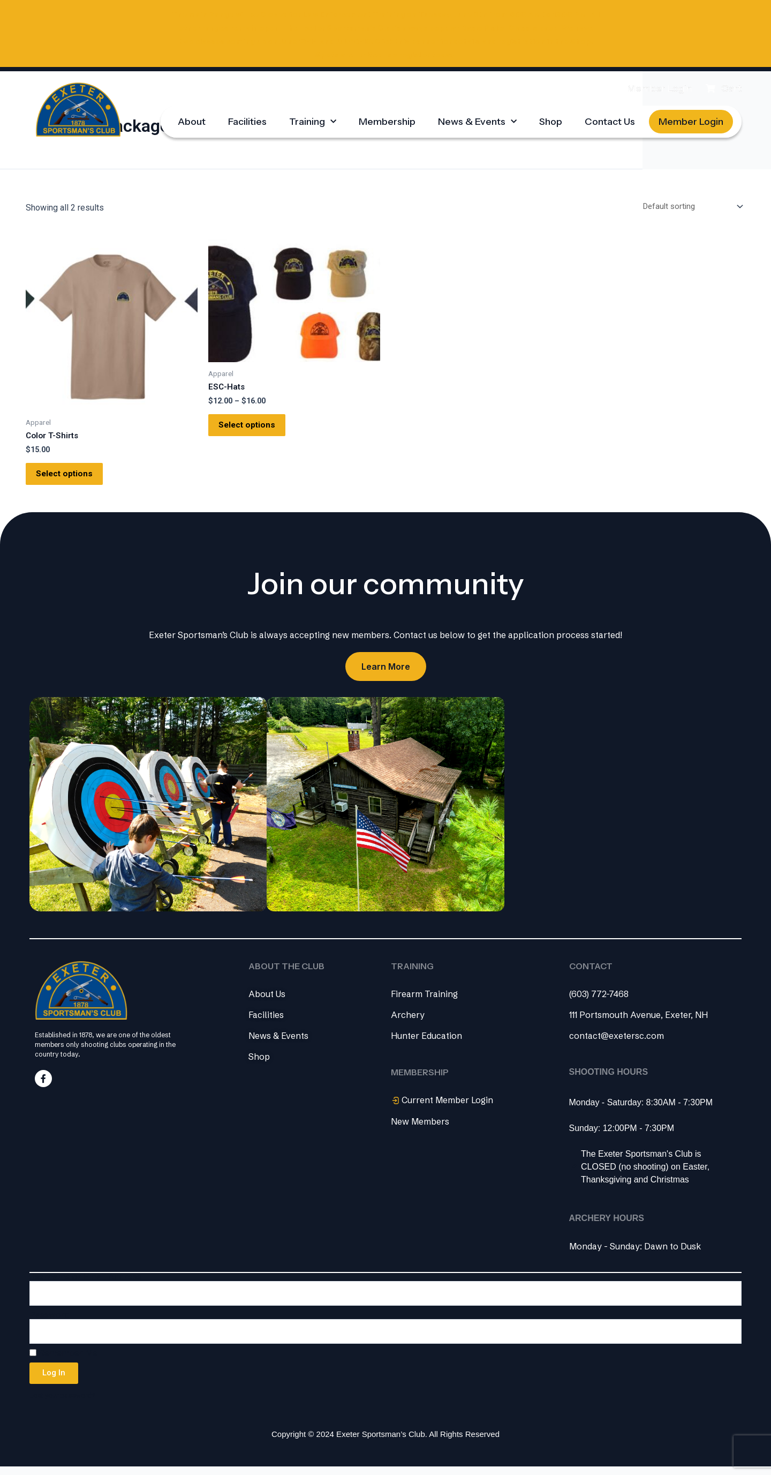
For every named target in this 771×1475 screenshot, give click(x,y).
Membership (387, 119)
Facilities (247, 119)
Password (49, 1321)
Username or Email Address (85, 1283)
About (192, 119)
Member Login (691, 119)
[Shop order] (687, 205)
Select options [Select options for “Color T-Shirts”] (71, 476)
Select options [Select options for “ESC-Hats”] (253, 428)
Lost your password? (63, 1401)
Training (312, 120)
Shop (550, 119)
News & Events (477, 120)
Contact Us (610, 119)
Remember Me (63, 1359)
